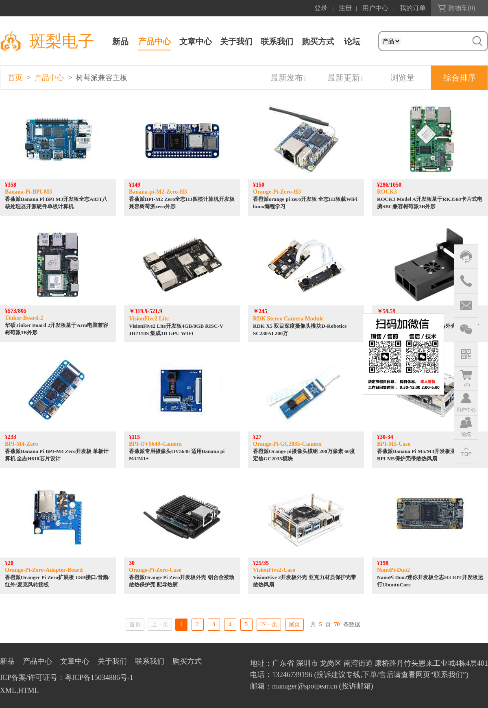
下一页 (268, 624)
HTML (28, 690)
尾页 (294, 624)
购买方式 (318, 41)
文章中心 (195, 41)
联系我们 (277, 41)
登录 (320, 7)
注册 (345, 7)
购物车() (461, 7)
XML (8, 690)
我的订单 (413, 7)
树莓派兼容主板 (101, 78)
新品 (120, 41)
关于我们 (236, 41)
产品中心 (154, 41)
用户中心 (375, 7)
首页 (15, 78)
